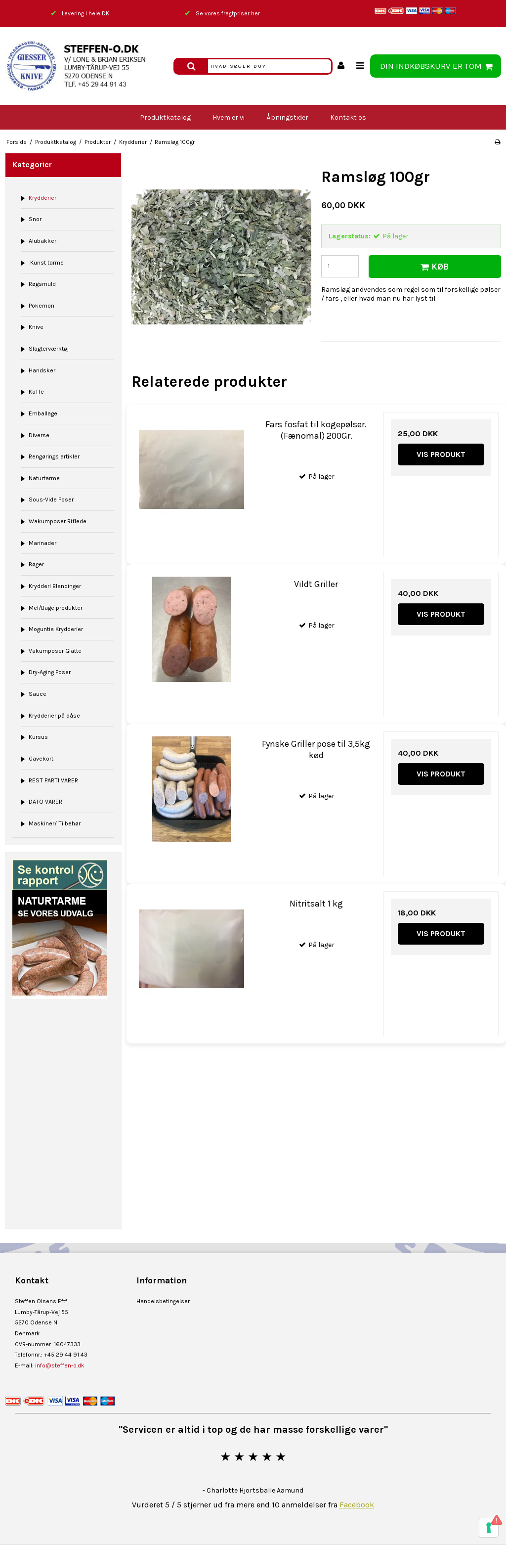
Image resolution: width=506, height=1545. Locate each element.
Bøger (36, 564)
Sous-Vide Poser (51, 499)
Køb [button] (433, 267)
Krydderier (42, 197)
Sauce (37, 693)
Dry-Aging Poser (50, 672)
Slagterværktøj (49, 348)
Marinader (42, 543)
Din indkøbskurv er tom (438, 66)
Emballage (43, 413)
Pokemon (41, 305)
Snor (35, 219)
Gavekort (41, 758)
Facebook (356, 1504)
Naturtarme (44, 478)
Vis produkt (441, 454)
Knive (36, 326)
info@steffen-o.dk (59, 1365)
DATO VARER (45, 801)
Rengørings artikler (54, 456)
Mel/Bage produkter (56, 607)
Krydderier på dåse (54, 715)
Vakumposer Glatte (55, 650)
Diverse (39, 435)
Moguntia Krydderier (56, 629)
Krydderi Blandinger (55, 586)
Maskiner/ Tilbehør (55, 823)
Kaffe (36, 391)
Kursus (38, 736)
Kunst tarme (46, 262)
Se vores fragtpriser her (228, 13)
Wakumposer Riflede (57, 521)
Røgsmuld (42, 283)
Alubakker (42, 240)
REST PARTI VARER (53, 780)
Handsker (42, 370)
